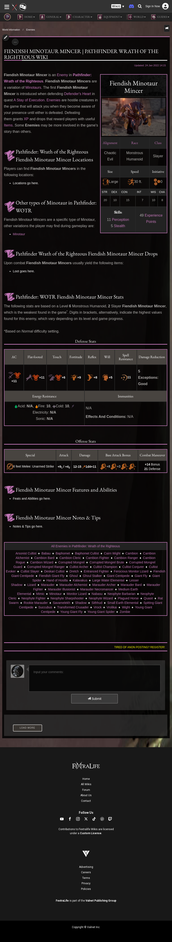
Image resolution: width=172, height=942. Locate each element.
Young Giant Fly (71, 612)
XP (26, 119)
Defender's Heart (77, 94)
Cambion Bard (44, 558)
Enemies (30, 30)
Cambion (131, 553)
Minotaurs (33, 87)
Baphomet (63, 553)
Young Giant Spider (101, 612)
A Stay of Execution (29, 100)
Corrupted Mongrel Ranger (46, 567)
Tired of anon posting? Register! (139, 647)
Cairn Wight (112, 553)
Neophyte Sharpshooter (67, 598)
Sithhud (97, 603)
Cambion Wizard (41, 562)
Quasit (148, 598)
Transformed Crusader (72, 607)
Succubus (45, 607)
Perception (120, 220)
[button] (118, 6)
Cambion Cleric (70, 558)
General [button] (50, 17)
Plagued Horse (128, 598)
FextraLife (62, 900)
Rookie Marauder (36, 603)
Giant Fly (141, 576)
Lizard (31, 585)
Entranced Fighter (96, 571)
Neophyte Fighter (33, 598)
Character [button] (79, 17)
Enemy (62, 75)
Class (158, 142)
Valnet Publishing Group (101, 900)
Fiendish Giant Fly (51, 576)
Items (8, 125)
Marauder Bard (131, 585)
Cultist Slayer (30, 571)
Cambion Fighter (97, 558)
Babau (45, 553)
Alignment (110, 142)
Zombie (125, 612)
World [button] (136, 17)
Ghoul (73, 576)
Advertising (86, 867)
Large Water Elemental (108, 580)
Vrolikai (112, 607)
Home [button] (26, 17)
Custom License (90, 833)
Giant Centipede (118, 576)
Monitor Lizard (77, 594)
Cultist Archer (79, 567)
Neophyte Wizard (101, 598)
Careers (86, 872)
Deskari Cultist (54, 571)
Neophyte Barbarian (121, 594)
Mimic (40, 594)
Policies (86, 889)
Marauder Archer (104, 585)
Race (134, 142)
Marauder (47, 585)
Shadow (81, 603)
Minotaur (19, 234)
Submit (94, 698)
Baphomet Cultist (87, 553)
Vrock (97, 607)
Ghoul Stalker (92, 576)
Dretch (74, 571)
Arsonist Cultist (25, 553)
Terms (86, 878)
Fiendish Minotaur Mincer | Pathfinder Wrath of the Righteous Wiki (81, 54)
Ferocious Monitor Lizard (131, 571)
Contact (86, 800)
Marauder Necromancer (96, 589)
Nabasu (97, 594)
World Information (11, 30)
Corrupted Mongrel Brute (107, 562)
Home (86, 778)
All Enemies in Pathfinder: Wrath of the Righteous (85, 546)
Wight (126, 607)
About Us (86, 795)
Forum (86, 789)
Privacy (86, 883)
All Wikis (86, 784)
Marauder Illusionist (61, 589)
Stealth (119, 226)
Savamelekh (61, 603)
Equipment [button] (109, 17)
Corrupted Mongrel (71, 562)
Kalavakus (80, 580)
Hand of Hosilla (57, 580)
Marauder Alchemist (73, 585)
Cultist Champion (105, 567)
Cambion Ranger (126, 558)
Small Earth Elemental (122, 603)
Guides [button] (159, 17)
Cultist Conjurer (133, 567)
